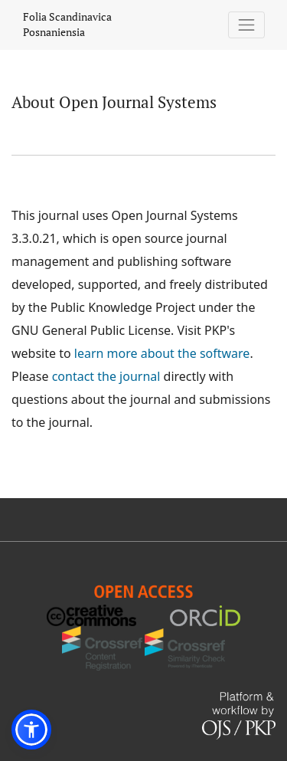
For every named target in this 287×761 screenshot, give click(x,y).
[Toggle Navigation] (247, 24)
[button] (31, 729)
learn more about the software (162, 353)
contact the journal (106, 376)
